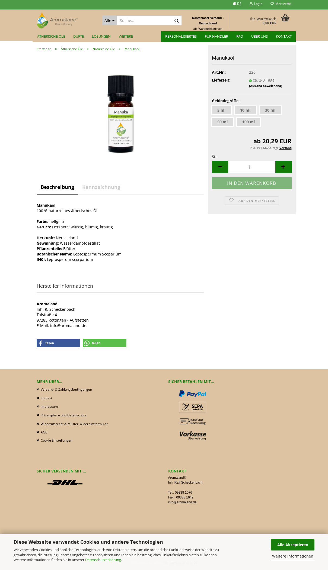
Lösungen (101, 36)
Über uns (259, 36)
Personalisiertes (181, 36)
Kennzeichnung (101, 187)
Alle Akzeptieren (292, 544)
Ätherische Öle (51, 36)
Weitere (126, 36)
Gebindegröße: (226, 100)
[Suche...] (109, 20)
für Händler (216, 36)
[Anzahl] (251, 167)
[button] (237, 4)
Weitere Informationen (292, 556)
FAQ (239, 36)
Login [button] (256, 3)
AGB (44, 432)
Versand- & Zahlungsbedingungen (66, 389)
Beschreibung (57, 187)
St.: (215, 156)
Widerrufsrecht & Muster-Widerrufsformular (74, 424)
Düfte (78, 36)
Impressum (49, 406)
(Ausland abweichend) (265, 86)
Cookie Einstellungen (56, 440)
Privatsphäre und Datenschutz (63, 415)
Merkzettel (281, 3)
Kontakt (284, 36)
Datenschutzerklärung (103, 559)
